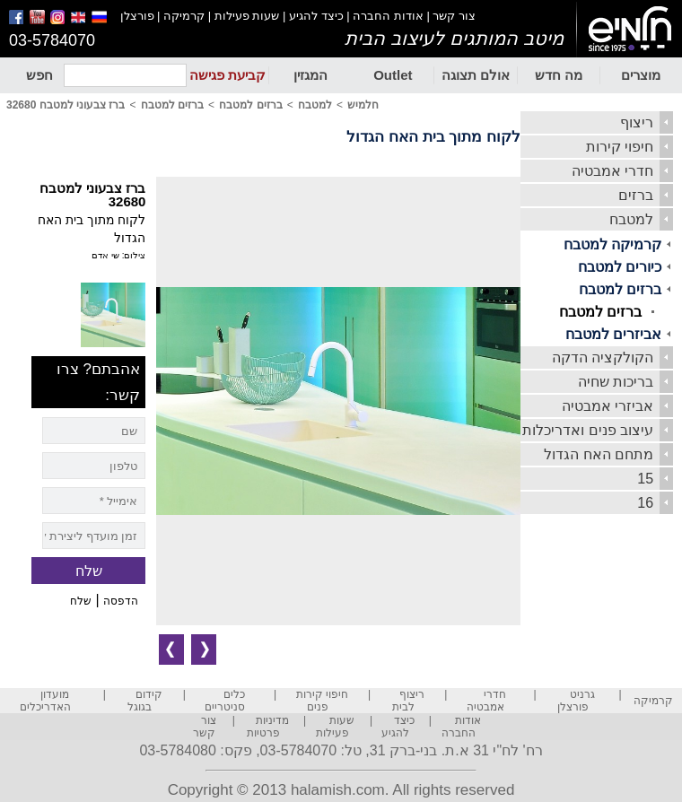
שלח (81, 601)
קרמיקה (184, 15)
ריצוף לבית (408, 700)
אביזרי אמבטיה (607, 406)
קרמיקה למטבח (612, 244)
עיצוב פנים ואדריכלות (587, 430)
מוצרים (640, 75)
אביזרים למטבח (613, 334)
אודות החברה (388, 15)
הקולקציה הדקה (602, 357)
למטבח (631, 219)
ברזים (635, 195)
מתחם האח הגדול (598, 454)
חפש (39, 75)
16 (645, 502)
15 (645, 478)
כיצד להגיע (316, 15)
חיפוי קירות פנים (322, 700)
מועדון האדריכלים (45, 700)
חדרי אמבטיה (612, 171)
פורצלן (137, 15)
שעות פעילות (247, 15)
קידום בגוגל (144, 700)
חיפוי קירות (619, 146)
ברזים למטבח (620, 289)
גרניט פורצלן (576, 700)
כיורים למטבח (619, 267)
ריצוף (636, 122)
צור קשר (454, 15)
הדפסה (120, 601)
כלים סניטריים (225, 700)
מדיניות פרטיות (268, 726)
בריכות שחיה (615, 381)
